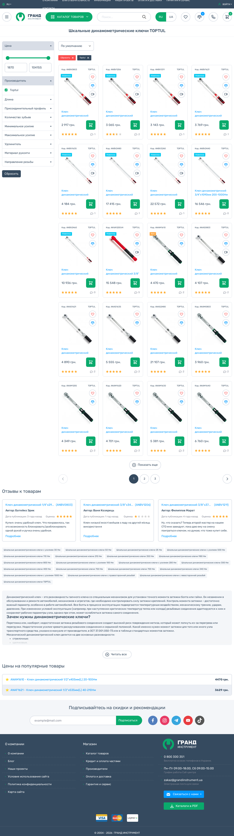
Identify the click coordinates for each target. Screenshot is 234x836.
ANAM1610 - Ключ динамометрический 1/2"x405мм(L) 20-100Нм (53, 679)
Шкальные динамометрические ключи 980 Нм (182, 556)
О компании (16, 753)
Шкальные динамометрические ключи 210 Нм (78, 556)
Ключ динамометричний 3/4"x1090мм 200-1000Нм (211, 192)
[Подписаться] (73, 720)
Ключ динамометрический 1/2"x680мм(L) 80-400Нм (211, 429)
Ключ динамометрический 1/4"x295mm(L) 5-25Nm (76, 113)
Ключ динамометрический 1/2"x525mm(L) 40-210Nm (211, 113)
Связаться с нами (182, 794)
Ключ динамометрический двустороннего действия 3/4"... (167, 350)
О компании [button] (14, 744)
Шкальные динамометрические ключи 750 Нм (79, 569)
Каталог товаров (97, 753)
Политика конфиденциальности (30, 784)
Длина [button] (9, 99)
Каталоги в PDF (184, 806)
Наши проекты (18, 769)
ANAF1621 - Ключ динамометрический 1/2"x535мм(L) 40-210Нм (53, 690)
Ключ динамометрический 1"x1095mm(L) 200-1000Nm (164, 192)
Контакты (49, 8)
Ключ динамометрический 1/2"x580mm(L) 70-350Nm (78, 192)
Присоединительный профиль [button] (25, 108)
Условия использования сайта (28, 776)
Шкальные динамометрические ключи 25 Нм (139, 550)
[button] (6, 4)
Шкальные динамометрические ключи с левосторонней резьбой (172, 575)
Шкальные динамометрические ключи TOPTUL (27, 582)
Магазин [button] (90, 744)
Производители (96, 769)
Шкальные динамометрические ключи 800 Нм (27, 562)
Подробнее (13, 536)
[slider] (8, 58)
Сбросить (11, 173)
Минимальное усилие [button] (19, 126)
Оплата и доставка (98, 776)
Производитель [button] (15, 80)
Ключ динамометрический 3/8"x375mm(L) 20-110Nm (167, 113)
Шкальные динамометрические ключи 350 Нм (130, 556)
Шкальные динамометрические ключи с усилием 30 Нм (32, 550)
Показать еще (145, 465)
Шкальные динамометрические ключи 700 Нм (131, 569)
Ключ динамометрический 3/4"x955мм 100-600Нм (77, 271)
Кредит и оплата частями (103, 761)
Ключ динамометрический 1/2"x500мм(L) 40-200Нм (122, 429)
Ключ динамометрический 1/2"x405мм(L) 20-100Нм (166, 271)
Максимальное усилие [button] (20, 135)
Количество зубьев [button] (18, 117)
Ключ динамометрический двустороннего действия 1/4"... (211, 271)
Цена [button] (8, 45)
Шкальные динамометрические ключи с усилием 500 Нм (196, 550)
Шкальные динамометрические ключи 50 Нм (88, 550)
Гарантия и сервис (98, 784)
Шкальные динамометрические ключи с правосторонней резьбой (101, 575)
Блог (11, 761)
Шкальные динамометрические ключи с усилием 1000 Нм (33, 575)
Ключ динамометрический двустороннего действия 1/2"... (78, 350)
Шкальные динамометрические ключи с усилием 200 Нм (147, 562)
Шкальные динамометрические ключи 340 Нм (183, 569)
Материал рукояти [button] (17, 153)
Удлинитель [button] (13, 144)
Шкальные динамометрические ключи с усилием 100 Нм (85, 562)
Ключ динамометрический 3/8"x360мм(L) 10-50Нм (77, 429)
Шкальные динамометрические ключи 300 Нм (205, 562)
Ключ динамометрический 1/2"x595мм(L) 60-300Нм (166, 429)
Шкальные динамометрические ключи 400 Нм (27, 569)
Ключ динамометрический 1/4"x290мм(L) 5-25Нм (209, 350)
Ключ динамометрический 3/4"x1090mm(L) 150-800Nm (119, 192)
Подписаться (127, 720)
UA (171, 17)
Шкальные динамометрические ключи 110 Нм (27, 556)
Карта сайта (16, 792)
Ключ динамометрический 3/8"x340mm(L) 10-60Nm (122, 113)
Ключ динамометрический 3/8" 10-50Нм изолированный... (122, 271)
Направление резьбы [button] (19, 162)
